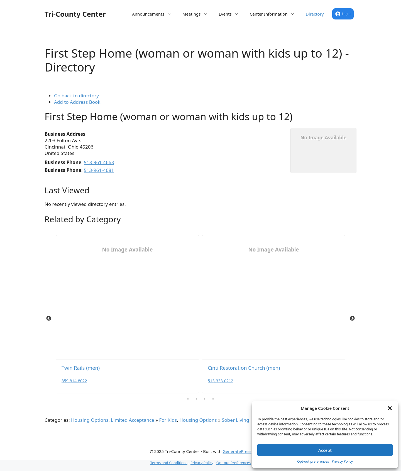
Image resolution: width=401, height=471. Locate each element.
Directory (315, 14)
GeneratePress (237, 451)
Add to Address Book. (78, 102)
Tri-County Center (75, 14)
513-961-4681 (99, 170)
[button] (390, 408)
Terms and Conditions (168, 462)
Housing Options (90, 420)
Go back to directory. (77, 95)
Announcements (154, 14)
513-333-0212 (220, 380)
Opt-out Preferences (233, 462)
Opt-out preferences (313, 461)
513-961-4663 (99, 162)
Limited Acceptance (132, 420)
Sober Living (235, 420)
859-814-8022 (74, 380)
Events (231, 14)
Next (352, 318)
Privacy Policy (342, 461)
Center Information (275, 14)
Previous (49, 318)
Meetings (197, 14)
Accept (325, 450)
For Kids (168, 420)
